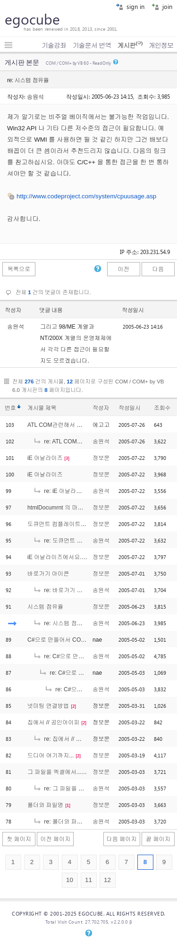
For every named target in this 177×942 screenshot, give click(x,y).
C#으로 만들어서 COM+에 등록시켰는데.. (80, 639)
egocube (32, 18)
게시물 (41, 408)
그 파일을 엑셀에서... (54, 772)
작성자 (13, 310)
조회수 (162, 408)
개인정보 (161, 45)
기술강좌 (54, 45)
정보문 (101, 458)
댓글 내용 (51, 310)
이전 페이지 (55, 839)
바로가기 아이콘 (48, 573)
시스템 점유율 (45, 606)
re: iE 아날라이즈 (60, 491)
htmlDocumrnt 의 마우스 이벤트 (67, 507)
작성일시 (133, 310)
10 (69, 879)
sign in (130, 6)
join (162, 6)
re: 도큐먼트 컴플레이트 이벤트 (78, 540)
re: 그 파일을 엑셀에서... (69, 788)
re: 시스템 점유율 (60, 623)
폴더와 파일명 (45, 805)
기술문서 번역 (92, 45)
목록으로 (19, 269)
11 (88, 879)
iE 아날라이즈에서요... (55, 557)
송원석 (35, 96)
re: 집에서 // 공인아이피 (69, 739)
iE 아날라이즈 (45, 458)
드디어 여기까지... (50, 755)
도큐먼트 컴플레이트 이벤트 (63, 524)
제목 (50, 408)
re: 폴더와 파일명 (60, 821)
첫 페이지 (19, 839)
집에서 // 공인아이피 (53, 722)
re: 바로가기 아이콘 (63, 590)
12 (107, 879)
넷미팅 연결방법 (48, 706)
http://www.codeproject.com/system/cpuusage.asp (86, 196)
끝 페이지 (158, 839)
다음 (158, 269)
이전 (123, 269)
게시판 (129, 45)
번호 (10, 408)
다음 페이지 (122, 839)
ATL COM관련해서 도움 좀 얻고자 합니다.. (81, 425)
